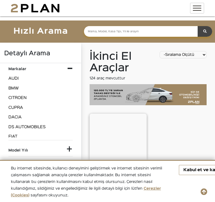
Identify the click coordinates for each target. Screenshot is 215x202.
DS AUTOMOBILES (27, 127)
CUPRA (15, 107)
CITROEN (17, 98)
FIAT (12, 136)
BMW (13, 88)
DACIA (15, 117)
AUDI (13, 78)
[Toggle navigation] (197, 8)
